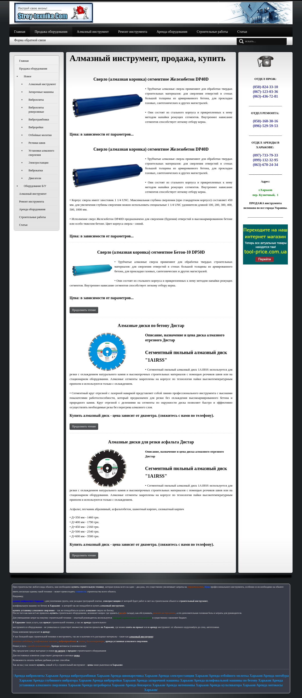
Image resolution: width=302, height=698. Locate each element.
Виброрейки (36, 127)
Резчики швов (37, 143)
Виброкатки (36, 170)
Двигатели (35, 178)
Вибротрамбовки (39, 119)
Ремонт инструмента (31, 201)
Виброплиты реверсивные (36, 109)
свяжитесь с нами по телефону (185, 415)
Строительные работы (32, 217)
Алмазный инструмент (42, 84)
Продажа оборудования (33, 68)
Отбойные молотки (40, 135)
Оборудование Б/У (35, 186)
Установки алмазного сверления (41, 153)
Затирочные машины (41, 92)
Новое (27, 76)
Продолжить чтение (84, 310)
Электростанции (38, 162)
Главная (24, 60)
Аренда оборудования (32, 209)
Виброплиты (36, 99)
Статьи (23, 225)
